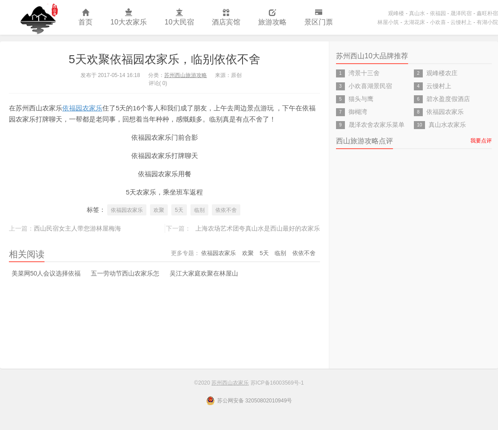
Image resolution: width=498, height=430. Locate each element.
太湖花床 (414, 22)
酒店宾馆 (226, 17)
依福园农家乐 (82, 108)
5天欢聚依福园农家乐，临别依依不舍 (164, 59)
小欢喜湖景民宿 (370, 85)
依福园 (438, 13)
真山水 (417, 13)
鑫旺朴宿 (487, 13)
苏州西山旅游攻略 (185, 75)
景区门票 (318, 17)
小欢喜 (438, 22)
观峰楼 (396, 13)
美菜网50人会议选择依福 (46, 273)
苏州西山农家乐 (34, 17)
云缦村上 (461, 22)
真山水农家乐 (447, 124)
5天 (179, 210)
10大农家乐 (128, 17)
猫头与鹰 (360, 98)
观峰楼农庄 (442, 73)
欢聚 (159, 210)
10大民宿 (179, 17)
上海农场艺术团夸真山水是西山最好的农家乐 (257, 228)
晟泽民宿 (461, 13)
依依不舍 (226, 210)
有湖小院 (487, 22)
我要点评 (481, 141)
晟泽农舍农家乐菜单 (376, 124)
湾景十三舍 (364, 73)
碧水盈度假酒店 (448, 98)
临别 (199, 210)
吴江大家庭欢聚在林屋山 (204, 273)
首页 (85, 17)
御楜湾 (357, 111)
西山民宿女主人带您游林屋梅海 (77, 228)
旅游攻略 (272, 17)
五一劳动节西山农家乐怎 (125, 273)
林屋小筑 (388, 22)
